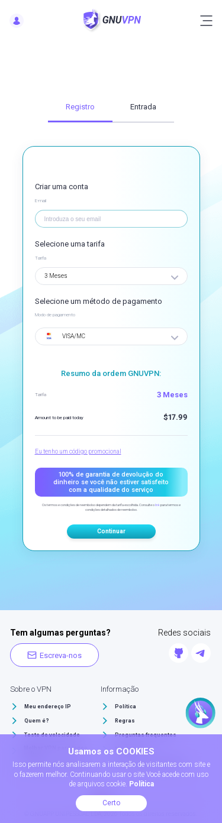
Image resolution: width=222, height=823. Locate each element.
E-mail (40, 200)
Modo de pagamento (55, 314)
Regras (125, 721)
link (157, 505)
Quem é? (36, 721)
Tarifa (40, 258)
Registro (80, 106)
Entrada (143, 106)
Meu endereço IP (47, 706)
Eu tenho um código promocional (78, 451)
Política (125, 706)
